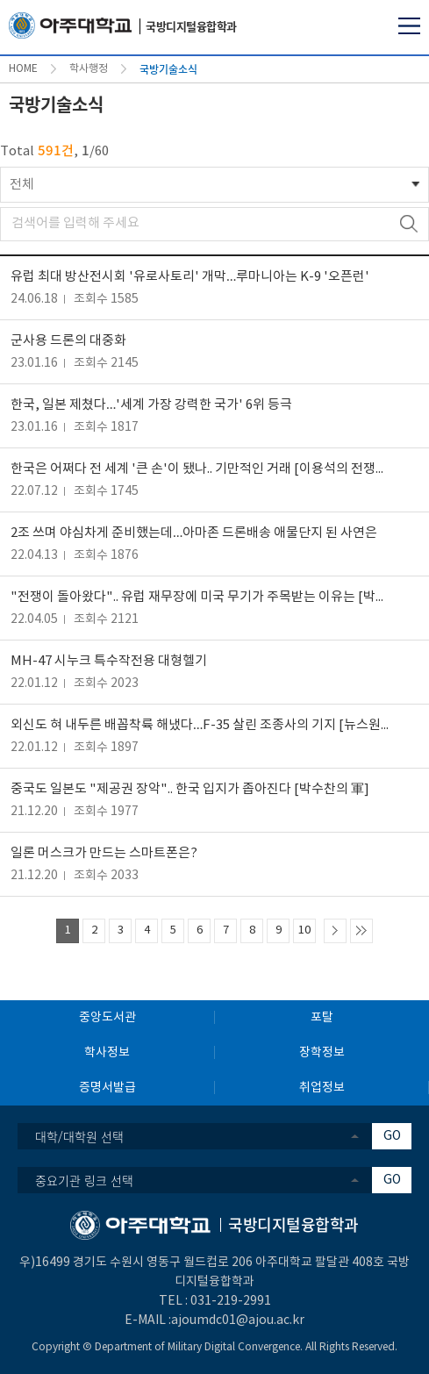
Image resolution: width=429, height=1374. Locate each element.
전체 (22, 184)
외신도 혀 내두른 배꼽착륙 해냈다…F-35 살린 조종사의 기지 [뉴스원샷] (201, 725)
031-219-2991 (230, 1301)
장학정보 (322, 1053)
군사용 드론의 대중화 (68, 340)
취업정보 (322, 1088)
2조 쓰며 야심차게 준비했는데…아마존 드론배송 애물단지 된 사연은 (194, 533)
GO (392, 1136)
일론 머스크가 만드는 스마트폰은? (104, 853)
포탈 (322, 1018)
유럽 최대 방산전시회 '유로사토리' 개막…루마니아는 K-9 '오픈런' (190, 276)
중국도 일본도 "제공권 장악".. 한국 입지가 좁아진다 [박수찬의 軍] (190, 789)
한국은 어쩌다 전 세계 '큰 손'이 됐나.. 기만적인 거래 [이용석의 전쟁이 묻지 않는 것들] (201, 469)
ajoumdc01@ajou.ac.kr (237, 1320)
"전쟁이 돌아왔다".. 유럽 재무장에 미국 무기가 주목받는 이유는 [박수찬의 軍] (201, 597)
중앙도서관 (107, 1018)
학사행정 (88, 69)
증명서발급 (107, 1088)
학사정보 (107, 1053)
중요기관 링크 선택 (84, 1180)
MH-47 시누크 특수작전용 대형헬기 (109, 661)
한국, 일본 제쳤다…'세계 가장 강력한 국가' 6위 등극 (151, 404)
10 (304, 930)
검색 (408, 224)
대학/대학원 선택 (79, 1136)
